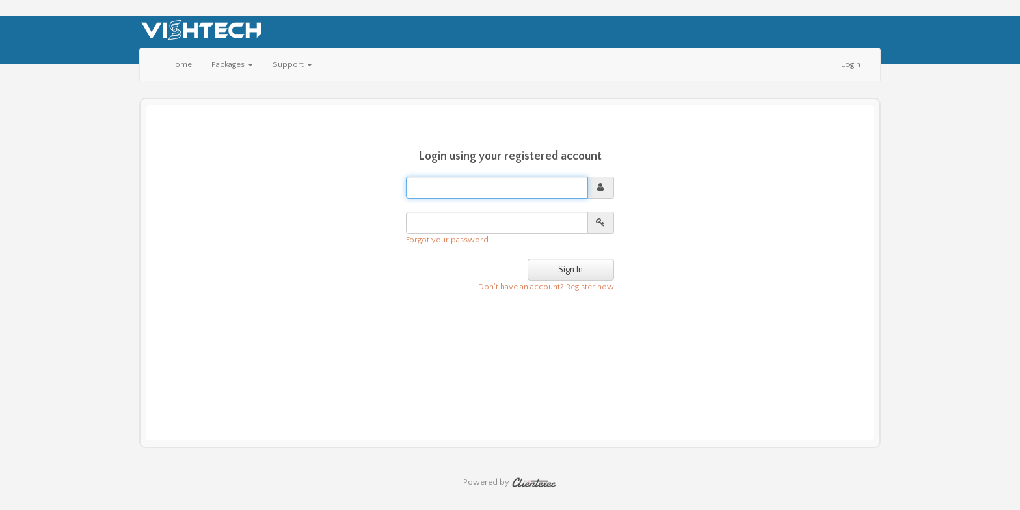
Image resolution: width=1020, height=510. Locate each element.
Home (180, 64)
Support (292, 64)
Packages (232, 64)
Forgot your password (447, 239)
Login (851, 64)
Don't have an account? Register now (546, 286)
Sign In (570, 269)
